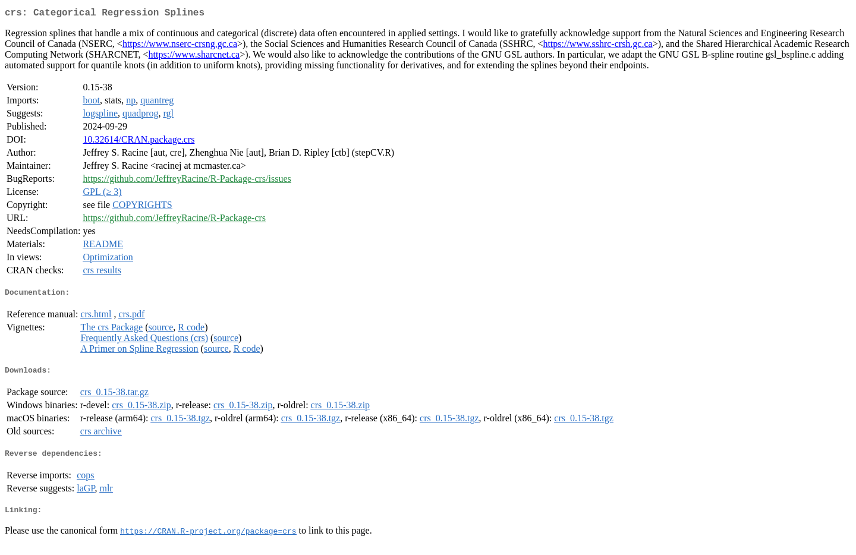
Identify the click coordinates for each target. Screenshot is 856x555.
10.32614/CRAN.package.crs (138, 142)
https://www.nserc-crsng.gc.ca (179, 46)
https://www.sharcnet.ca (194, 57)
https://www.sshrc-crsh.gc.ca (597, 46)
